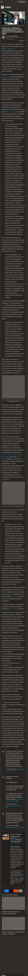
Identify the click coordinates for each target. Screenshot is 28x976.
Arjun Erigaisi (6, 457)
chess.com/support (18, 877)
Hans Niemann (8, 49)
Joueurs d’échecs (10, 39)
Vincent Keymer (16, 454)
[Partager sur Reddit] (16, 890)
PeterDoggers (11, 36)
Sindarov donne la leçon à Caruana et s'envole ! (10, 913)
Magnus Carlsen (10, 112)
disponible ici (6, 77)
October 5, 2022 (10, 771)
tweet (3, 305)
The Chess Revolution (16, 842)
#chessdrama (19, 799)
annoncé (13, 596)
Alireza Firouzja (6, 454)
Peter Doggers (16, 834)
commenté (14, 609)
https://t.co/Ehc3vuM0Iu (12, 801)
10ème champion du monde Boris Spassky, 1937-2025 (13, 933)
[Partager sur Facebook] (7, 890)
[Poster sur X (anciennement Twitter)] (11, 890)
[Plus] (20, 890)
